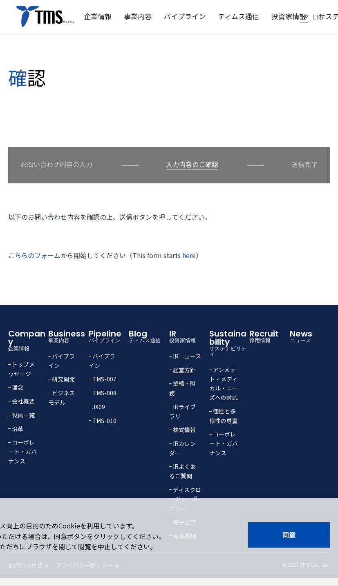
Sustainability (229, 342)
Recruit (269, 335)
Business (68, 335)
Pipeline (109, 335)
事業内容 (138, 16)
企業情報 (98, 16)
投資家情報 (288, 16)
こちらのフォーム (34, 255)
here (189, 255)
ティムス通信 (238, 16)
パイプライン (185, 16)
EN (317, 17)
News (310, 335)
